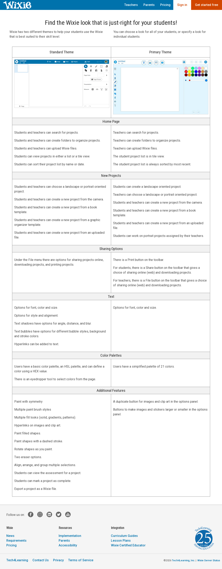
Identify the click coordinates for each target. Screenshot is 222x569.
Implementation (70, 536)
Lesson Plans (121, 540)
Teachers (131, 5)
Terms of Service (80, 560)
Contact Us (40, 560)
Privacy (58, 560)
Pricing (165, 5)
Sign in (182, 5)
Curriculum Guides (124, 536)
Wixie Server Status (208, 560)
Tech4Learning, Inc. (183, 560)
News (10, 536)
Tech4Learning (17, 560)
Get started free (206, 5)
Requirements (16, 540)
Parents (149, 5)
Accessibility (68, 545)
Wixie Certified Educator (128, 545)
